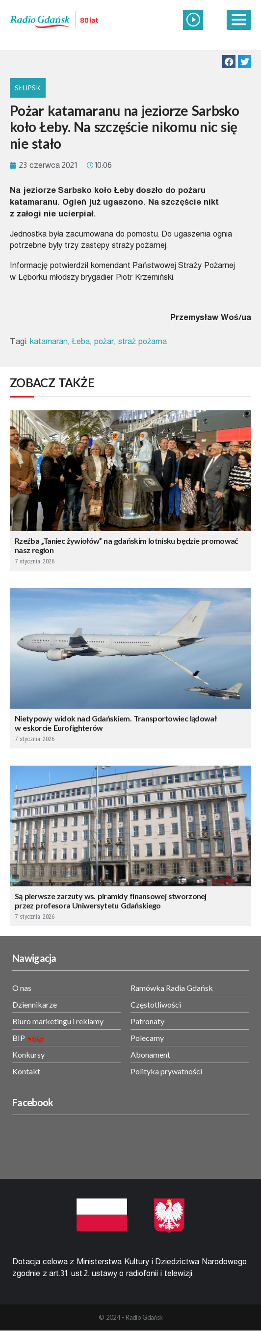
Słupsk (28, 87)
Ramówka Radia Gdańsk (171, 987)
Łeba (80, 341)
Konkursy (28, 1054)
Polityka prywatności (166, 1071)
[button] (228, 61)
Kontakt (26, 1071)
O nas (21, 987)
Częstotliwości (155, 1004)
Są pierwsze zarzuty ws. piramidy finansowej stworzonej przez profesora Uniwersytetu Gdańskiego (111, 900)
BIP (18, 1037)
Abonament (150, 1054)
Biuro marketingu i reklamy (58, 1021)
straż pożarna (142, 341)
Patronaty (147, 1021)
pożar (104, 341)
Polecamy (147, 1037)
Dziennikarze (34, 1004)
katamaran (49, 341)
